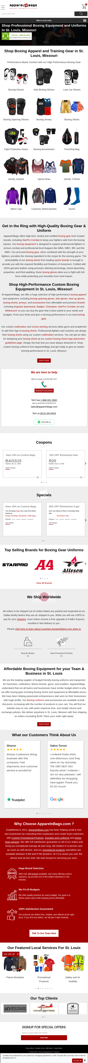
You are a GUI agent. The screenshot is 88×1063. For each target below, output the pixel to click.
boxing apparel (78, 294)
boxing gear (64, 236)
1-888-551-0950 (24, 35)
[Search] (80, 13)
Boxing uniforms (35, 700)
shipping (21, 619)
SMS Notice (49, 1048)
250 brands (33, 874)
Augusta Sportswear (24, 306)
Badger (40, 306)
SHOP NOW (44, 360)
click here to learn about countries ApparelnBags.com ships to (48, 629)
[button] (40, 578)
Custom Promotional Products (28, 838)
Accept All (77, 1060)
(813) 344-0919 (48, 413)
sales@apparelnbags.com (44, 406)
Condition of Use (39, 1048)
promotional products (54, 850)
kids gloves (62, 298)
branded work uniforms (57, 838)
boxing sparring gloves (42, 298)
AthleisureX (11, 310)
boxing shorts (33, 260)
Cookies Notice (58, 1048)
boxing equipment (26, 244)
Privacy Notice (30, 1048)
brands (81, 302)
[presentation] (85, 567)
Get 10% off (9, 954)
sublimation (20, 326)
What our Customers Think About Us (44, 735)
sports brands (62, 260)
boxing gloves (49, 272)
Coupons (44, 442)
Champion (51, 306)
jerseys (23, 302)
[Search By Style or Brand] (37, 13)
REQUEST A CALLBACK (44, 390)
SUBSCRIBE (44, 1038)
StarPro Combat (31, 240)
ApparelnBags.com (39, 829)
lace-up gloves (76, 298)
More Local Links (44, 20)
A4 (78, 306)
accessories (39, 302)
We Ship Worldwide (44, 597)
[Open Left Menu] (3, 7)
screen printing (40, 326)
